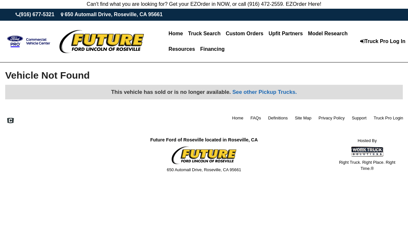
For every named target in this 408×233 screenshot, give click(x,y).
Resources (181, 49)
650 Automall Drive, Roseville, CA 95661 (114, 14)
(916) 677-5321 (36, 14)
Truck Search (204, 33)
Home (175, 33)
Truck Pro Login (388, 118)
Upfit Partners (286, 33)
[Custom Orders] (244, 33)
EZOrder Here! (303, 4)
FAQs (256, 118)
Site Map (303, 118)
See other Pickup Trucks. (264, 92)
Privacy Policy (331, 118)
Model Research (328, 33)
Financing (212, 49)
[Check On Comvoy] (10, 121)
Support (359, 118)
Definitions (278, 118)
